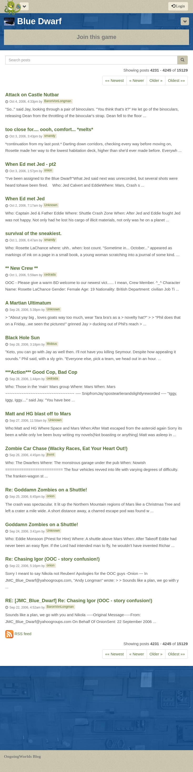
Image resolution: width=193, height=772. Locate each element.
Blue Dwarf (33, 21)
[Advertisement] (96, 708)
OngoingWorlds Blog (22, 756)
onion (48, 170)
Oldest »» (176, 80)
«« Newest (114, 80)
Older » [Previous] (156, 80)
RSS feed (18, 634)
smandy (49, 136)
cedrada (49, 274)
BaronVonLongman (57, 101)
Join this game (96, 37)
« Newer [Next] (136, 80)
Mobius (52, 344)
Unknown (50, 205)
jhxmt (50, 454)
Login (178, 6)
